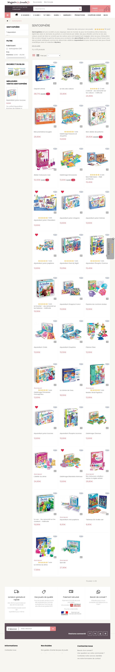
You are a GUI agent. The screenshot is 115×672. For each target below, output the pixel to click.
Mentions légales (11, 653)
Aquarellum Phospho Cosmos (97, 263)
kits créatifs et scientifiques (12, 48)
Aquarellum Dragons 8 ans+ (70, 304)
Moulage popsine (13, 43)
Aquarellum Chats (40, 347)
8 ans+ (56, 15)
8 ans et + (14, 125)
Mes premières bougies (43, 132)
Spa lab (63, 563)
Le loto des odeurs (67, 89)
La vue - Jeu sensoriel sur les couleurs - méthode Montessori (44, 521)
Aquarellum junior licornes (43, 433)
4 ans (12, 112)
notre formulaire (19, 8)
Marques (67, 15)
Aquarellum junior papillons (44, 263)
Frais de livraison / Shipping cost (17, 660)
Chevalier (13, 94)
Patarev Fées (90, 347)
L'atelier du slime (40, 476)
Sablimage (11, 40)
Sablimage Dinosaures (68, 175)
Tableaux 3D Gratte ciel (94, 520)
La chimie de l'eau (66, 390)
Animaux (13, 91)
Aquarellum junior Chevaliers (44, 220)
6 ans (12, 118)
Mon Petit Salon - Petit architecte (94, 178)
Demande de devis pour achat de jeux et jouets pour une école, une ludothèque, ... (56, 667)
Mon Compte (48, 2)
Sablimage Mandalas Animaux (71, 476)
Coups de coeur (94, 15)
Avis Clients (109, 249)
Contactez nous (10, 650)
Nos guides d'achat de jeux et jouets (54, 650)
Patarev (10, 37)
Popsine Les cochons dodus (96, 304)
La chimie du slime (41, 565)
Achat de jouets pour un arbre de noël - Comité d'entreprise (56, 661)
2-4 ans (36, 15)
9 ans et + (14, 128)
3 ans (12, 109)
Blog (106, 15)
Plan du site (9, 667)
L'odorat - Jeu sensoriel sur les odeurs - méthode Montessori (96, 93)
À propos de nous (11, 664)
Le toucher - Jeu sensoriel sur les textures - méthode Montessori (45, 308)
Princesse (13, 102)
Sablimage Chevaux (93, 433)
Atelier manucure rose (42, 175)
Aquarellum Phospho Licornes (71, 433)
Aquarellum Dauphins (68, 347)
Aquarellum (11, 33)
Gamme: (9, 75)
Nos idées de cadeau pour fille (52, 653)
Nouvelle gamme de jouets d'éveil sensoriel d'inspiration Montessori (16, 154)
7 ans (12, 122)
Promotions (80, 15)
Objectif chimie (39, 89)
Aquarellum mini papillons (69, 520)
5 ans (12, 115)
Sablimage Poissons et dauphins (68, 135)
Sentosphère (15, 69)
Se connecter (37, 2)
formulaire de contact (92, 658)
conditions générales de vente (16, 657)
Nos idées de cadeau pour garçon (54, 657)
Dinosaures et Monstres (17, 99)
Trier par (43, 56)
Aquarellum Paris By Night (69, 263)
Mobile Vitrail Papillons (94, 393)
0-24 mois (25, 15)
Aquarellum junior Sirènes (95, 218)
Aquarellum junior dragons (70, 218)
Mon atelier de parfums (94, 132)
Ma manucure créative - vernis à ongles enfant (95, 477)
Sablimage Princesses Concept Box (42, 393)
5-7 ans (47, 15)
